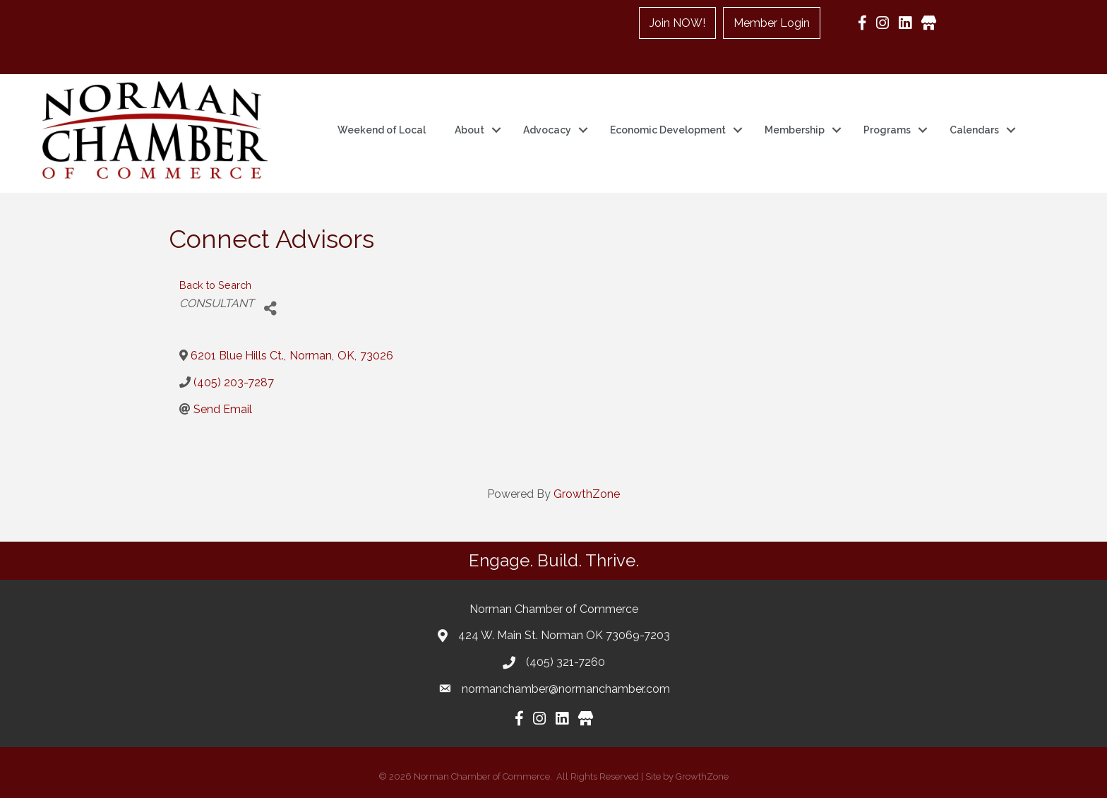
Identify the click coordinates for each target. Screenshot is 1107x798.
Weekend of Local (381, 130)
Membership (795, 130)
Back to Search (215, 285)
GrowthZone (587, 494)
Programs (887, 130)
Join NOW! (678, 23)
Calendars (974, 130)
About (469, 130)
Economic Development (668, 130)
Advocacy (547, 130)
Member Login (772, 23)
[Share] (270, 309)
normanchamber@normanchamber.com (566, 689)
